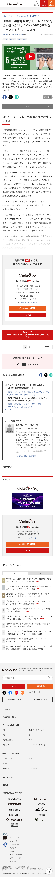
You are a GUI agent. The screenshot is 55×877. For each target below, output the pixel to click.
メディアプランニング (37, 745)
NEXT (48, 347)
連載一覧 (5, 768)
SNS (30, 740)
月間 (40, 573)
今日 (15, 573)
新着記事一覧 (9, 717)
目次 (38, 106)
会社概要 (13, 851)
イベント (7, 777)
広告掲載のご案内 (14, 699)
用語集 (6, 785)
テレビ (4, 735)
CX (30, 735)
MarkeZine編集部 (17, 34)
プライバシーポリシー (17, 858)
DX (3, 730)
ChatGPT (12, 39)
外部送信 (13, 861)
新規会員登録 (27, 308)
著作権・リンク (15, 838)
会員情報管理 (14, 844)
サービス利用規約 (16, 854)
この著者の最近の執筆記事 (26, 456)
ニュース (7, 709)
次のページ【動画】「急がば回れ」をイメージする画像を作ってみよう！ (28, 334)
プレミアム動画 (22, 39)
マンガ (4, 763)
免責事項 (13, 848)
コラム (5, 39)
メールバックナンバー (27, 302)
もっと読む (9, 409)
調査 (30, 758)
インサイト (6, 745)
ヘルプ (12, 834)
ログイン (27, 315)
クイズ (31, 763)
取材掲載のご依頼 (40, 699)
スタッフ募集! (14, 841)
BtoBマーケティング (36, 730)
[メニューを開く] (3, 3)
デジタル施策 (7, 740)
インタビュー (7, 758)
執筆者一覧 (33, 768)
